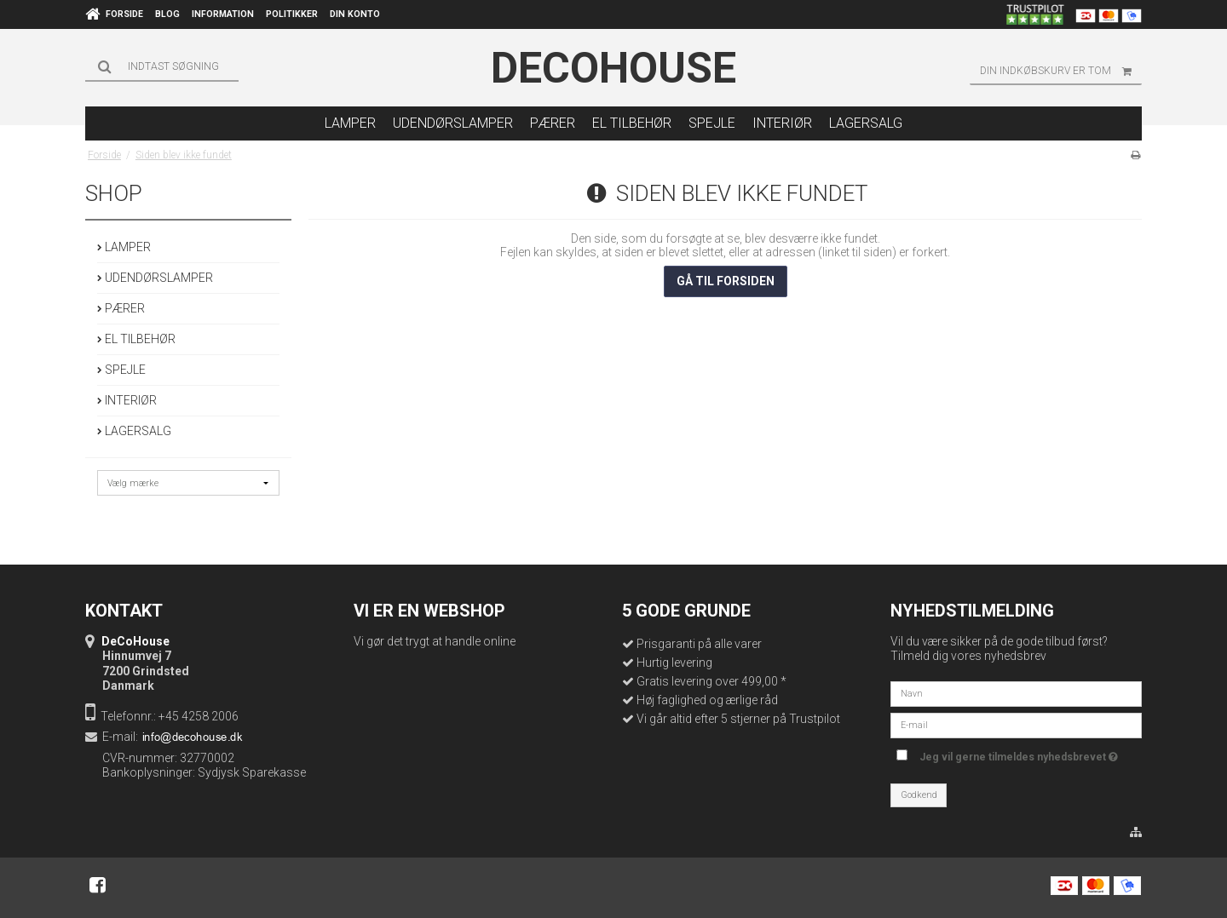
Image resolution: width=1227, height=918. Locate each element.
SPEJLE (121, 369)
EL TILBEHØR (136, 339)
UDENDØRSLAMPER (155, 277)
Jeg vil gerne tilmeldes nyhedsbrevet (1018, 754)
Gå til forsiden (726, 281)
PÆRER (121, 308)
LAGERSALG (134, 431)
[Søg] (162, 66)
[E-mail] (1016, 724)
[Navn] (1016, 692)
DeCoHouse (613, 68)
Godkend (919, 794)
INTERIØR (127, 400)
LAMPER (124, 247)
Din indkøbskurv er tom (1061, 70)
